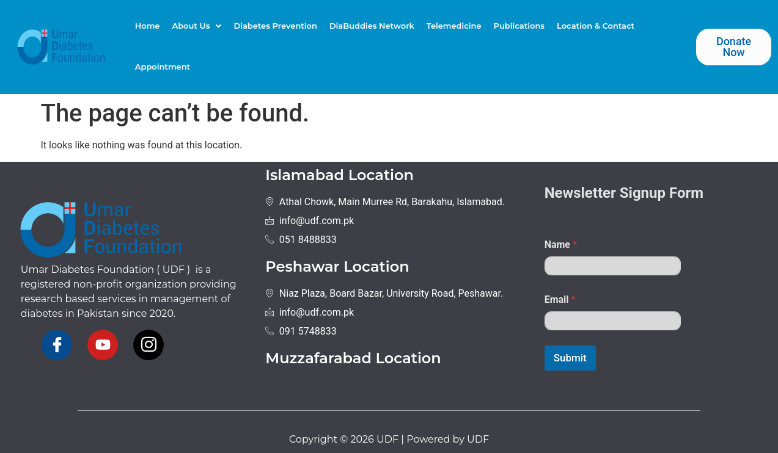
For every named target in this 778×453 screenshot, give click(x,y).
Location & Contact (595, 26)
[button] (196, 26)
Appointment (162, 66)
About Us (196, 26)
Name (561, 244)
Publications (519, 26)
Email (560, 299)
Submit (570, 358)
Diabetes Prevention (275, 26)
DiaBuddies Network (371, 26)
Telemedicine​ (454, 26)
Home (147, 26)
